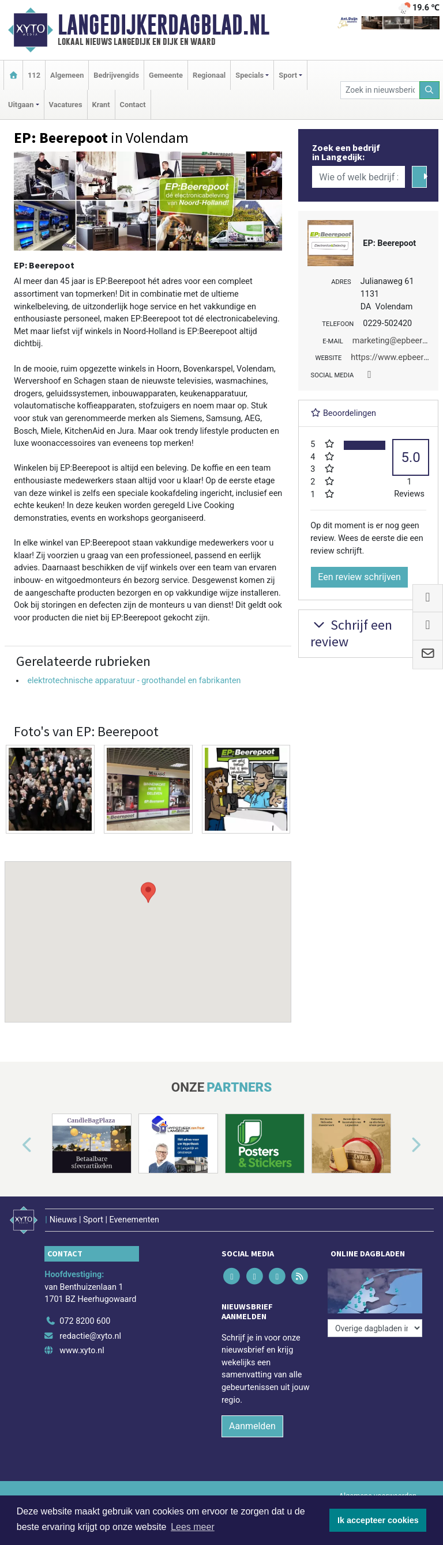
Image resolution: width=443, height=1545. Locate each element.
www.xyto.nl (81, 1350)
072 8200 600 (84, 1321)
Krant (101, 104)
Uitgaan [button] (20, 104)
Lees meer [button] (193, 1527)
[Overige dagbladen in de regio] (375, 1328)
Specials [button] (249, 75)
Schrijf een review (351, 633)
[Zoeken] (429, 90)
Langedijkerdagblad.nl (163, 24)
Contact (133, 104)
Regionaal (209, 75)
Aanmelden (252, 1426)
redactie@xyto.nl (90, 1336)
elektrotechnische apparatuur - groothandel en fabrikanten (134, 681)
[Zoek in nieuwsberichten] (379, 90)
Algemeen (67, 75)
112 (34, 75)
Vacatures (65, 104)
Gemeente (166, 75)
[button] (148, 931)
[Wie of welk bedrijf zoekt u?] (358, 177)
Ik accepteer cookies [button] (378, 1520)
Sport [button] (288, 75)
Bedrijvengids (116, 75)
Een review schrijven (359, 576)
